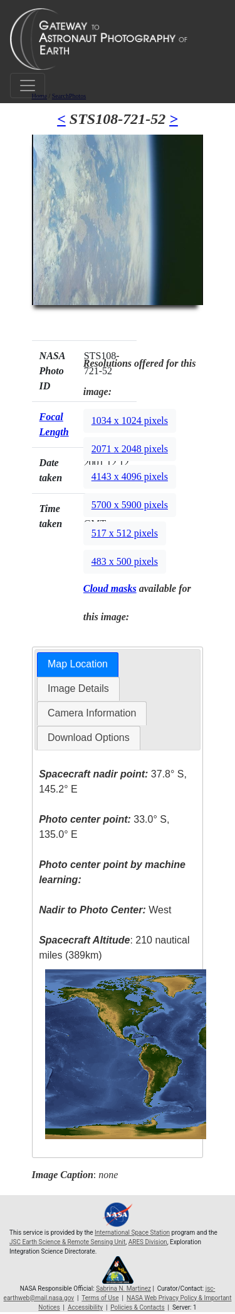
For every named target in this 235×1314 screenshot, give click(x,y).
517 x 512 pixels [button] (124, 533)
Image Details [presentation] (78, 688)
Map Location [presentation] (78, 664)
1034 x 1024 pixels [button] (129, 420)
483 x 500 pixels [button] (124, 561)
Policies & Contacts (137, 1307)
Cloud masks (110, 588)
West (105, 910)
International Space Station (132, 1232)
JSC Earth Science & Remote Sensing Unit (67, 1242)
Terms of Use (99, 1298)
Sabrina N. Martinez (123, 1288)
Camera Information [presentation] (92, 713)
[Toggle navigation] (27, 85)
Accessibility (85, 1307)
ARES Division (147, 1242)
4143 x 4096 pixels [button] (129, 476)
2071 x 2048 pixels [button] (129, 448)
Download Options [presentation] (89, 737)
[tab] (77, 664)
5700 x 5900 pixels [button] (129, 504)
